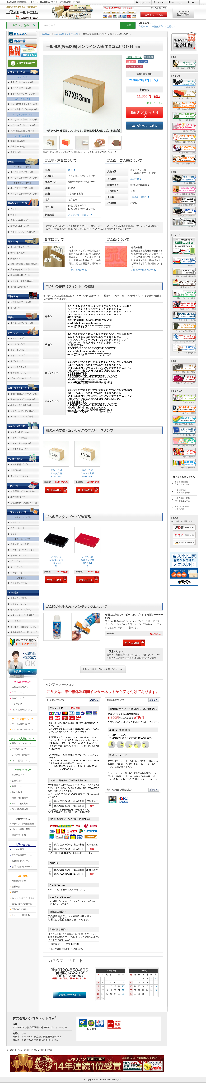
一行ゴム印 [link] (15, 621)
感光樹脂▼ (136, 179)
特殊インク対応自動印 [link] (20, 405)
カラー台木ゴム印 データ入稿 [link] (23, 109)
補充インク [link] (15, 308)
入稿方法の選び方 (23, 63)
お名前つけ (170, 26)
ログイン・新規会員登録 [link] (23, 823)
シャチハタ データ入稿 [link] (20, 443)
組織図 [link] (15, 892)
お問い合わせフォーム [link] (22, 866)
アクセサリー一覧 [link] (18, 583)
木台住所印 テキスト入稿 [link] (21, 172)
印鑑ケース (144, 26)
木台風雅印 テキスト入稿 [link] (21, 323)
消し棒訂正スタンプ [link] (19, 247)
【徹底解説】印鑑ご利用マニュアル (182, 499)
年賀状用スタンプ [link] (18, 373)
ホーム (193, 2)
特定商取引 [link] (17, 792)
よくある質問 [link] (18, 849)
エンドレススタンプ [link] (19, 476)
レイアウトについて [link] (21, 755)
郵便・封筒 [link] (15, 258)
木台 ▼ (72, 170)
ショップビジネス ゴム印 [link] (21, 281)
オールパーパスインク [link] (20, 555)
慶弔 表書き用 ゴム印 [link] (20, 269)
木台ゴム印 (23, 77)
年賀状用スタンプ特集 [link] (20, 609)
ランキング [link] (17, 704)
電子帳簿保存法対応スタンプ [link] (23, 632)
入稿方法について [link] (20, 687)
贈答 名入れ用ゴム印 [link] (19, 226)
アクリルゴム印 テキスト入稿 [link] (23, 119)
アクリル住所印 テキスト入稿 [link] (23, 177)
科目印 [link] (13, 215)
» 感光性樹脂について (142, 270)
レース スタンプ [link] (17, 344)
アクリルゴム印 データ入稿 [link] (22, 125)
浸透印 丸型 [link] (15, 152)
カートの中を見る (154, 14)
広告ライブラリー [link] (20, 909)
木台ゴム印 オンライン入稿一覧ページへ (103, 669)
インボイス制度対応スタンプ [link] (23, 627)
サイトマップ (177, 2)
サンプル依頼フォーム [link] (22, 855)
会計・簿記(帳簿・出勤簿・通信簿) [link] (23, 264)
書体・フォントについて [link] (23, 743)
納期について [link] (18, 786)
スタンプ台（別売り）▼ (80, 214)
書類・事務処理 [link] (17, 253)
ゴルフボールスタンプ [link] (20, 378)
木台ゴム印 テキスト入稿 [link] (21, 82)
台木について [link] (18, 698)
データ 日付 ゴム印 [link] (19, 464)
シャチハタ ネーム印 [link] (19, 432)
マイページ (160, 2)
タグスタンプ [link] (16, 361)
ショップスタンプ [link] (18, 367)
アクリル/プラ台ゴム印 (23, 115)
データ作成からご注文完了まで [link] (22, 729)
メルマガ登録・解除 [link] (21, 829)
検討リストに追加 (144, 125)
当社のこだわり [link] (19, 881)
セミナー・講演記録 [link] (21, 915)
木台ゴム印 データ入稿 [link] (20, 88)
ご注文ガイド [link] (18, 775)
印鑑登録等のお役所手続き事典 (182, 491)
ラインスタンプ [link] (17, 355)
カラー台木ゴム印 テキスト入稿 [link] (23, 104)
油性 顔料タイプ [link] (22, 491)
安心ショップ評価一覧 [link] (22, 904)
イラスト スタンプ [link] (18, 350)
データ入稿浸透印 (22, 136)
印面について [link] (18, 692)
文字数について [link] (19, 749)
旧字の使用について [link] (21, 760)
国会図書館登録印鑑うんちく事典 (182, 483)
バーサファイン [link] (17, 561)
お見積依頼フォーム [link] (21, 860)
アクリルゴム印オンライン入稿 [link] (22, 131)
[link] (56, 467)
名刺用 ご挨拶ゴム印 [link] (19, 286)
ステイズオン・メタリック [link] (22, 549)
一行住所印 (157, 26)
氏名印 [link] (13, 209)
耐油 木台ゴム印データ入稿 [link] (22, 399)
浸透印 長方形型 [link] (17, 141)
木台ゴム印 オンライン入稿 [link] (22, 93)
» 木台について (76, 270)
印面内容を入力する (144, 114)
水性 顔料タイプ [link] (17, 497)
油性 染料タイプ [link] (23, 502)
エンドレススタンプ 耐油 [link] (21, 416)
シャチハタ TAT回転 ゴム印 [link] (22, 411)
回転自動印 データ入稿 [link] (20, 302)
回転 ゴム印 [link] (15, 470)
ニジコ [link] (13, 534)
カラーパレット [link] (17, 528)
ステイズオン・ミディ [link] (20, 544)
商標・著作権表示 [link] (20, 798)
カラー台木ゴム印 (22, 99)
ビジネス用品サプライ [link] (20, 449)
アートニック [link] (16, 522)
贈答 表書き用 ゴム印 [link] (20, 275)
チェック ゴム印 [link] (17, 338)
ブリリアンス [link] (16, 567)
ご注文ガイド (144, 2)
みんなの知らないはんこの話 (182, 507)
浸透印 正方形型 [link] (17, 146)
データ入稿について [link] (21, 724)
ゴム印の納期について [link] (22, 709)
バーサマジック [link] (17, 572)
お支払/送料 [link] (17, 780)
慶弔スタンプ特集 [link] (18, 598)
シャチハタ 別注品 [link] (18, 437)
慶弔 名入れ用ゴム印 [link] (19, 220)
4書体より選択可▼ (140, 197)
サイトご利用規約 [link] (20, 803)
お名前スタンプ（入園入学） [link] (23, 232)
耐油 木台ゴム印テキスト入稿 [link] (23, 394)
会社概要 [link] (16, 886)
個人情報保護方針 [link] (20, 809)
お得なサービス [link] (19, 835)
